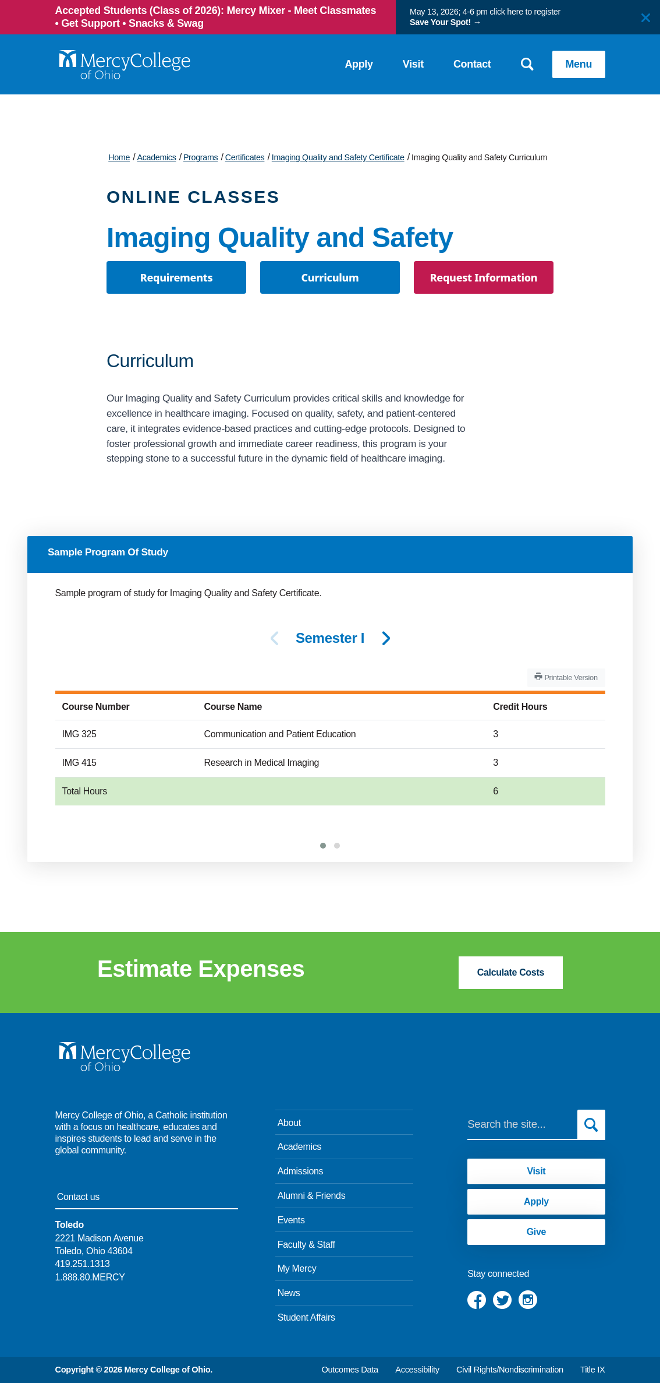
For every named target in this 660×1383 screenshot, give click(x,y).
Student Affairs (306, 1317)
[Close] (646, 17)
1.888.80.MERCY (90, 1277)
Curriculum (330, 277)
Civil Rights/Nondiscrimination (509, 1369)
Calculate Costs (510, 972)
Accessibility (417, 1369)
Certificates (245, 157)
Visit (413, 64)
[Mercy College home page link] (124, 64)
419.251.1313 (82, 1264)
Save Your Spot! (440, 22)
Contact (472, 64)
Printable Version (565, 677)
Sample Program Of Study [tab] (108, 552)
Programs (200, 157)
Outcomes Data (349, 1369)
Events (291, 1220)
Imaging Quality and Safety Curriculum (479, 157)
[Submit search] (591, 1124)
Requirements (176, 277)
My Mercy (297, 1268)
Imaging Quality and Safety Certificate (338, 157)
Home (119, 157)
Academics (156, 157)
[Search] (522, 1124)
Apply (358, 64)
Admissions (301, 1171)
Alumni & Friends (312, 1196)
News (289, 1293)
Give (536, 1232)
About (289, 1123)
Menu (579, 64)
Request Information (484, 277)
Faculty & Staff (306, 1245)
